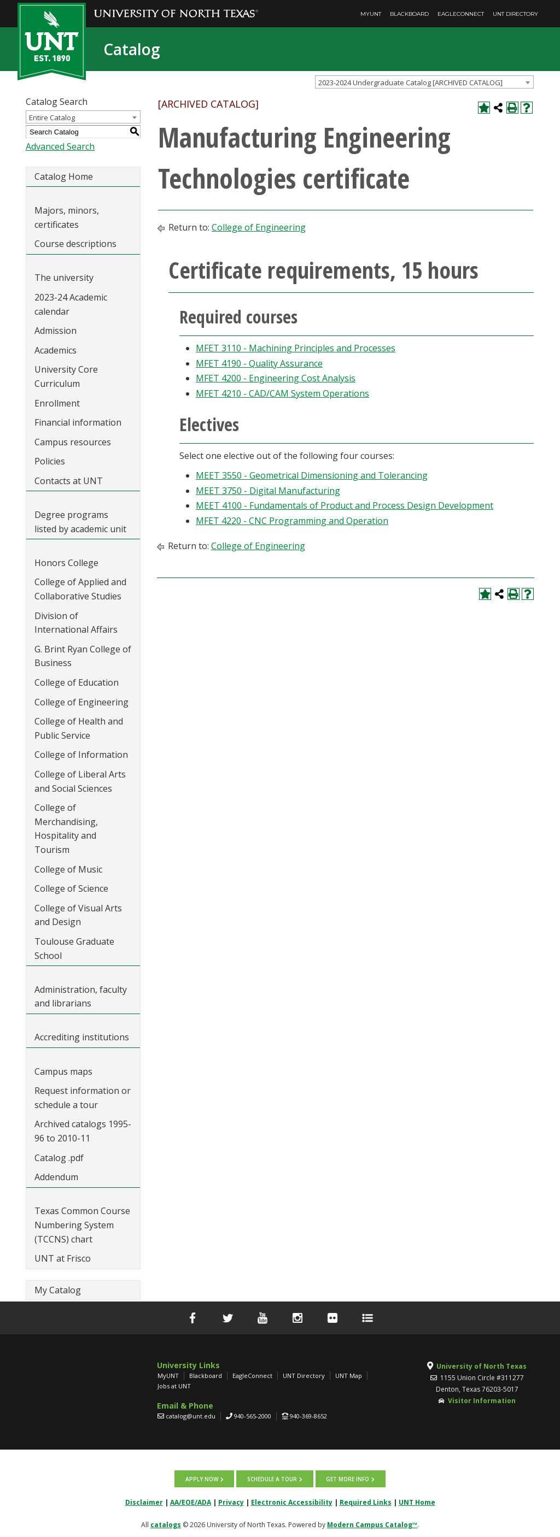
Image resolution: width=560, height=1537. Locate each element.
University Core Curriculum (66, 376)
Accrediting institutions (81, 1037)
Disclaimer (144, 1501)
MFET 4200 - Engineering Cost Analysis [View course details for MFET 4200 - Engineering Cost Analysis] (275, 378)
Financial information (77, 422)
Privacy (231, 1501)
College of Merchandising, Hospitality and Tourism (66, 829)
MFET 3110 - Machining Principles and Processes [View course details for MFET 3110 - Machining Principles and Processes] (295, 348)
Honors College (66, 563)
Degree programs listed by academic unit (80, 522)
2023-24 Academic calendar (70, 304)
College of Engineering (81, 702)
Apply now (202, 1478)
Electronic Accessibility (291, 1501)
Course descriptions (75, 244)
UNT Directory (515, 13)
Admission (55, 331)
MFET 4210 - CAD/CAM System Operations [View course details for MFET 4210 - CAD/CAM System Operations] (282, 393)
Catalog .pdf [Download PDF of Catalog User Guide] (59, 1158)
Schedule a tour (272, 1478)
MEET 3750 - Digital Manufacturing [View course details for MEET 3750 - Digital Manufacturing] (268, 491)
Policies (49, 461)
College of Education (76, 682)
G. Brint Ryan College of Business (82, 656)
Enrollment (57, 403)
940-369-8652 (308, 1416)
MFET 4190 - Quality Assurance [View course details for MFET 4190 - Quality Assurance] (259, 363)
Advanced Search (60, 146)
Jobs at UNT (174, 1386)
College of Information (81, 755)
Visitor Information (482, 1400)
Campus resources (72, 442)
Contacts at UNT (68, 481)
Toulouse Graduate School (74, 948)
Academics (55, 350)
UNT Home (417, 1501)
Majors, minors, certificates (66, 217)
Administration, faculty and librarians (80, 997)
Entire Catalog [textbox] (52, 117)
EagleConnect (461, 13)
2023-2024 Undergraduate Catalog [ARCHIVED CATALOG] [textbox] (410, 82)
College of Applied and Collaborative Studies (80, 589)
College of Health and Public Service (78, 728)
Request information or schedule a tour (82, 1098)
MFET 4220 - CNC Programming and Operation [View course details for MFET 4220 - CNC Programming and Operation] (292, 521)
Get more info (347, 1478)
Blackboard (409, 13)
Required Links (366, 1501)
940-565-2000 (252, 1416)
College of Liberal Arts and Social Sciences (80, 781)
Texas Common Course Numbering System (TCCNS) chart (82, 1225)
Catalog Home (63, 176)
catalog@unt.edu (190, 1416)
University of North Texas (481, 1366)
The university (64, 278)
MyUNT (370, 13)
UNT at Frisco (62, 1258)
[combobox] (424, 82)
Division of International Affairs (76, 623)
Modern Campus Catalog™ (372, 1524)
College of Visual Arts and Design (78, 915)
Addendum (56, 1177)
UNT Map (348, 1375)
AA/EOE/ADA (190, 1501)
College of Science (71, 888)
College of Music (68, 869)
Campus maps (63, 1071)
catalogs (165, 1524)
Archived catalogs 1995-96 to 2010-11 (82, 1131)
